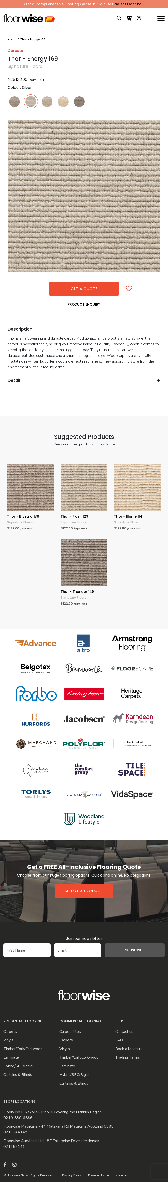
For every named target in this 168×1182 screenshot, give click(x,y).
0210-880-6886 (18, 1117)
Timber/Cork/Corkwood (22, 1048)
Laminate (11, 1057)
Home (12, 39)
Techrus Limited (116, 1175)
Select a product (84, 891)
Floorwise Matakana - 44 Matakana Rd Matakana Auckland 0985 (58, 1126)
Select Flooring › (129, 4)
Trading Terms (127, 1057)
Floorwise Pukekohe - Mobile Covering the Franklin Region (52, 1112)
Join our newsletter (84, 938)
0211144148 (15, 1132)
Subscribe (134, 950)
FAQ (119, 1040)
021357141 (14, 1146)
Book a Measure (129, 1048)
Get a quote (84, 288)
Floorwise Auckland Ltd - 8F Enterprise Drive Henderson (51, 1140)
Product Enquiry (84, 304)
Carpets (10, 1031)
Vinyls (8, 1040)
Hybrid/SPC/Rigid (18, 1066)
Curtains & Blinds (17, 1074)
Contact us (124, 1031)
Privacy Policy (72, 1175)
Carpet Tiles (70, 1031)
